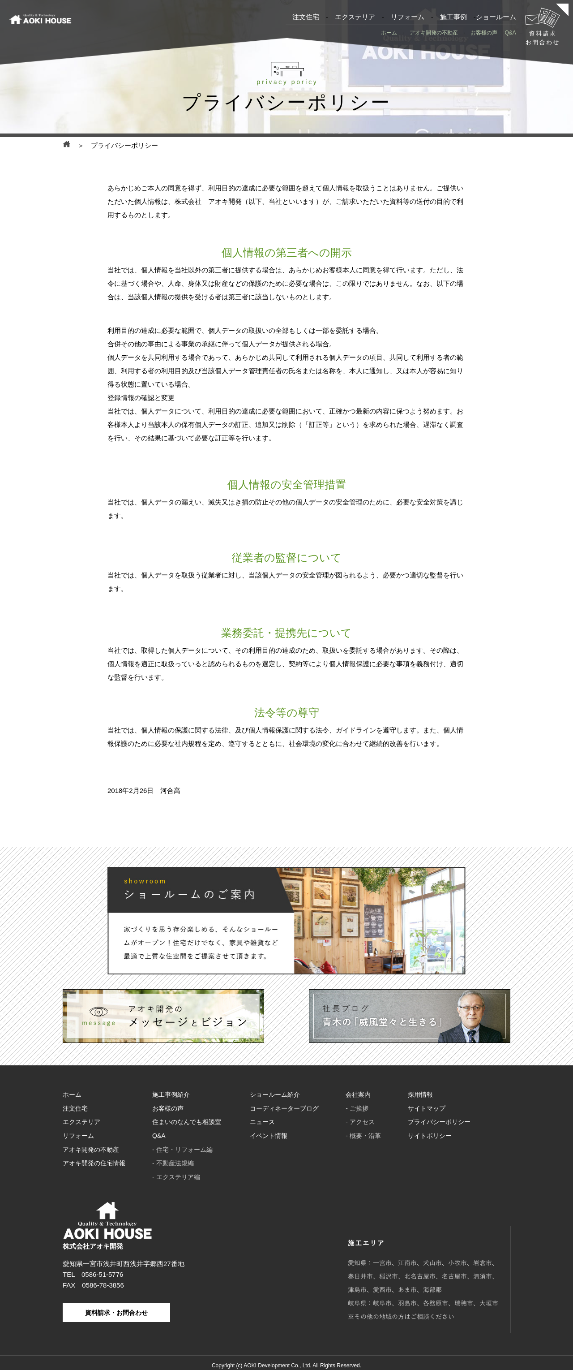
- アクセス (360, 1122)
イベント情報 (268, 1134)
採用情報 (420, 1097)
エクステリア (355, 17)
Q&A (510, 33)
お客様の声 (483, 33)
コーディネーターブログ (284, 1109)
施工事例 (453, 17)
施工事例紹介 (171, 1097)
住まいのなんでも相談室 (186, 1122)
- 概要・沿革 (363, 1134)
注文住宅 (305, 17)
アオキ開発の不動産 (434, 33)
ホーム (389, 33)
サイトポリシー (430, 1134)
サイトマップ (426, 1109)
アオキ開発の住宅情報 (94, 1159)
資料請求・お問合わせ (116, 1307)
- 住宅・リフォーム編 (182, 1147)
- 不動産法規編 (173, 1159)
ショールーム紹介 (275, 1097)
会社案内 (358, 1097)
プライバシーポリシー (439, 1122)
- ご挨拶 (357, 1109)
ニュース (262, 1122)
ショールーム (496, 17)
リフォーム (407, 17)
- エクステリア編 (176, 1172)
